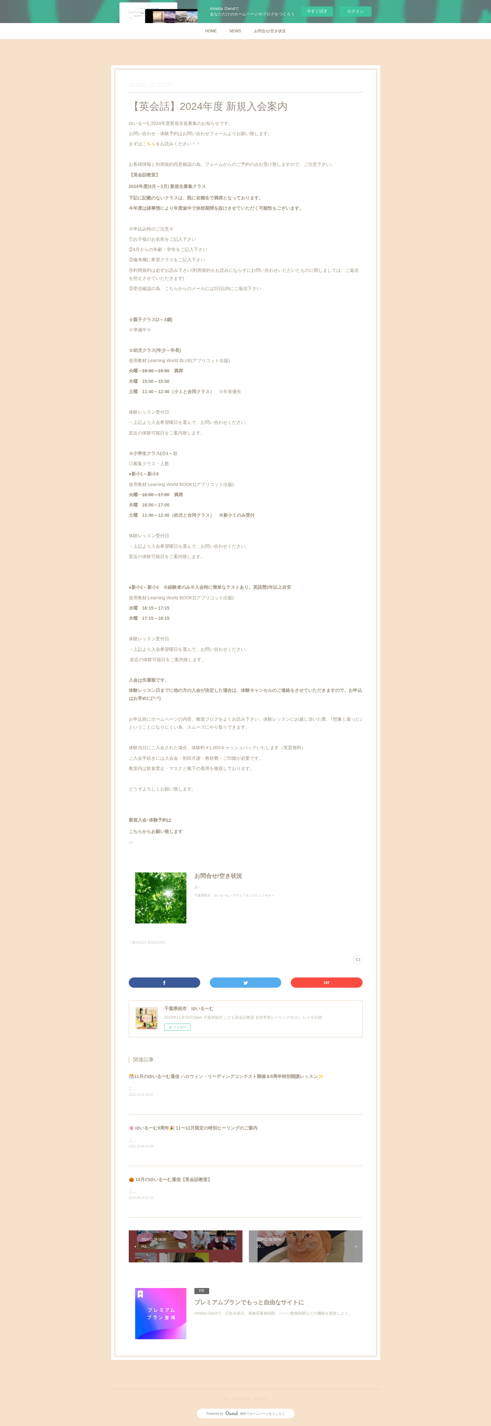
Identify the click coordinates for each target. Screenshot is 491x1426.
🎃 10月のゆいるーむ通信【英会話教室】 (170, 1180)
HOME (211, 31)
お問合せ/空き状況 (270, 31)
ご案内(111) (137, 942)
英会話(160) (156, 942)
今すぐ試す (317, 11)
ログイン (355, 11)
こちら (149, 143)
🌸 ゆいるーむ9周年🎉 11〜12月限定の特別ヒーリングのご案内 (193, 1128)
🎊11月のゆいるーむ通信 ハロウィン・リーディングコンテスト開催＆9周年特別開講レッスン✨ (226, 1076)
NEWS (235, 31)
